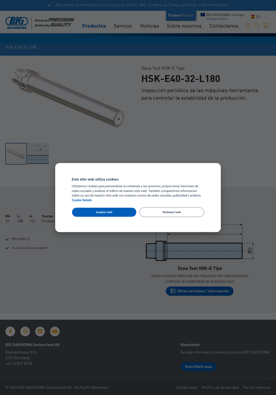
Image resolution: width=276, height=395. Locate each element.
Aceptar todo (104, 212)
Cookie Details (82, 200)
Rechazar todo (172, 212)
